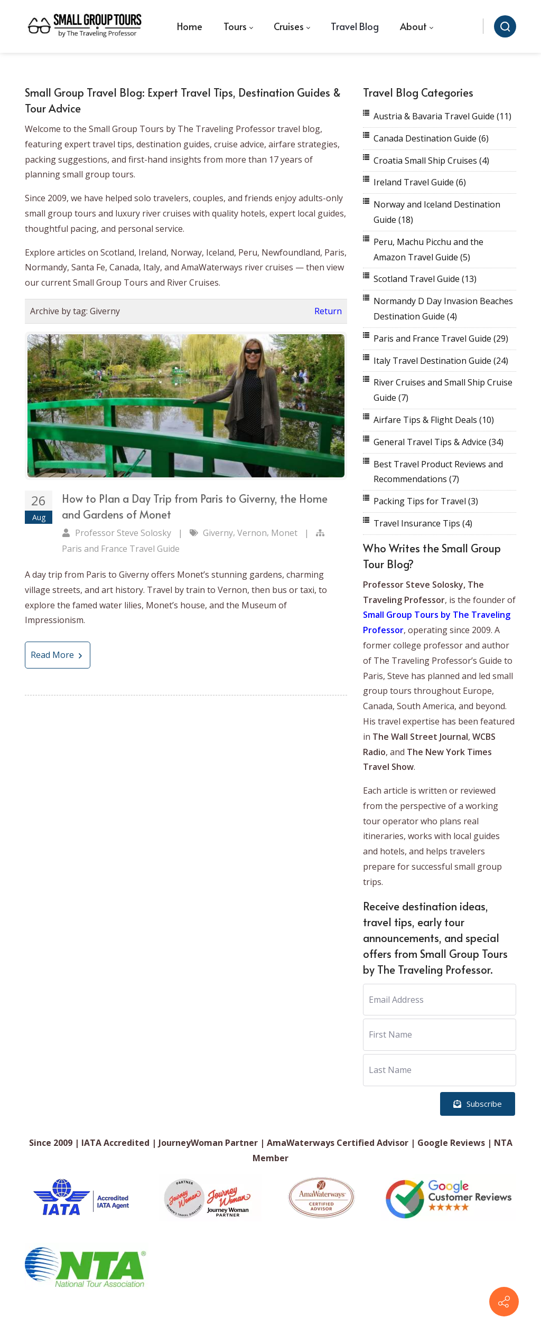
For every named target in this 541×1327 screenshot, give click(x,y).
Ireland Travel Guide (420, 182)
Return (328, 311)
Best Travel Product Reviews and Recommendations (438, 471)
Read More (58, 655)
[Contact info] (504, 1301)
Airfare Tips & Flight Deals (434, 420)
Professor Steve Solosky (123, 533)
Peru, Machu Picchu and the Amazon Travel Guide (428, 249)
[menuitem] (189, 26)
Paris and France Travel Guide (121, 548)
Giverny (218, 533)
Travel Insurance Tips (423, 523)
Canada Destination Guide (431, 138)
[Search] (505, 26)
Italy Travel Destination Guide (441, 360)
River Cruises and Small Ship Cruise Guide (443, 390)
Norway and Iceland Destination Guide (437, 212)
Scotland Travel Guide (425, 279)
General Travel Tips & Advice (438, 442)
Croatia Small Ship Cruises (431, 160)
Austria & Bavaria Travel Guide (442, 116)
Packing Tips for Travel (426, 501)
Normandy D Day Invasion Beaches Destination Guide (443, 308)
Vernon (252, 533)
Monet (284, 533)
